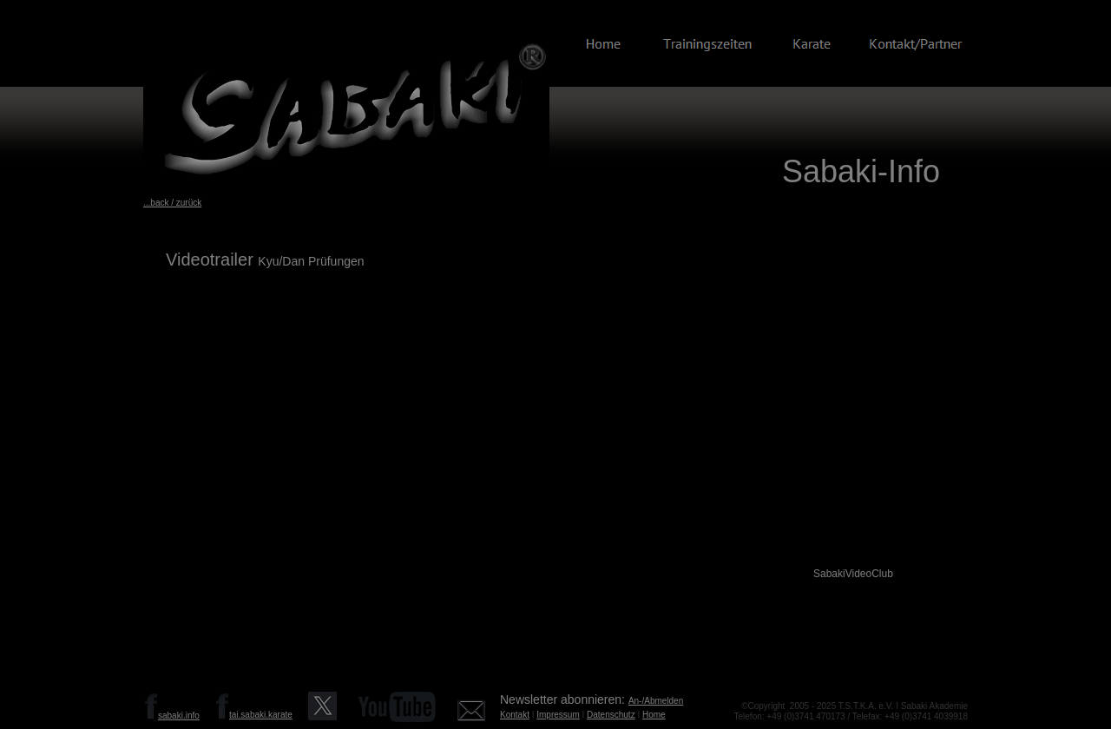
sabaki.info (179, 715)
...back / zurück (172, 202)
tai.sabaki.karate (261, 714)
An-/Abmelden (655, 701)
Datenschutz (611, 714)
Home (654, 714)
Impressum (557, 714)
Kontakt (514, 714)
